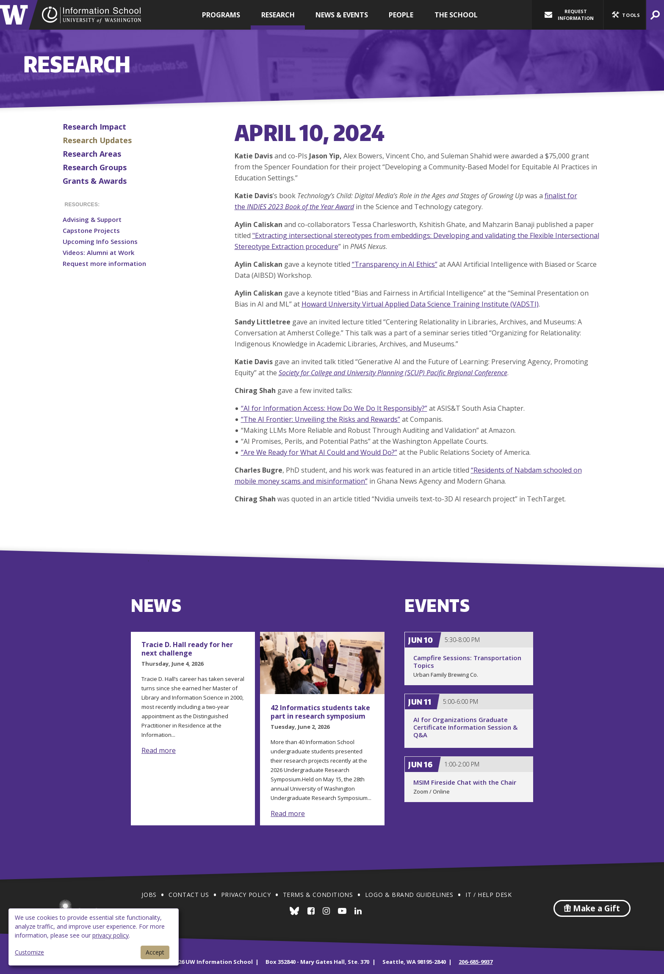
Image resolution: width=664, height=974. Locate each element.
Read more (158, 750)
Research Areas (92, 154)
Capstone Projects (91, 230)
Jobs (148, 895)
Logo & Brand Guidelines (409, 895)
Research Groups (95, 167)
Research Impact (94, 127)
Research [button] (278, 14)
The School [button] (456, 14)
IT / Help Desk (488, 895)
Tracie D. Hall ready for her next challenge (187, 649)
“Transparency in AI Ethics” (394, 264)
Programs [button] (221, 14)
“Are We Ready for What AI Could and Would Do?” (319, 452)
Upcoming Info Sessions (100, 241)
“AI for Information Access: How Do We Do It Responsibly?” (334, 408)
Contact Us (189, 895)
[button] (624, 15)
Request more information (104, 263)
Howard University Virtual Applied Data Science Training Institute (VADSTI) (420, 304)
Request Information (569, 14)
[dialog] (93, 937)
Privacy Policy (246, 895)
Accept (155, 952)
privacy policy (110, 935)
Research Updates (97, 140)
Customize (29, 952)
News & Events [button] (341, 14)
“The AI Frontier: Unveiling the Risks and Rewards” (320, 419)
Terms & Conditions (318, 895)
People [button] (401, 14)
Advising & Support (92, 219)
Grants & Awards (95, 181)
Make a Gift (592, 908)
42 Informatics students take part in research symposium (320, 712)
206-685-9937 (475, 962)
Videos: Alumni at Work (98, 252)
